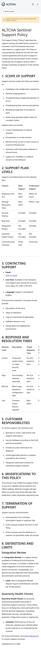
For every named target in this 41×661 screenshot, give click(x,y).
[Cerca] (33, 4)
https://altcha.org (31, 636)
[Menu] (37, 4)
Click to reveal (11, 275)
